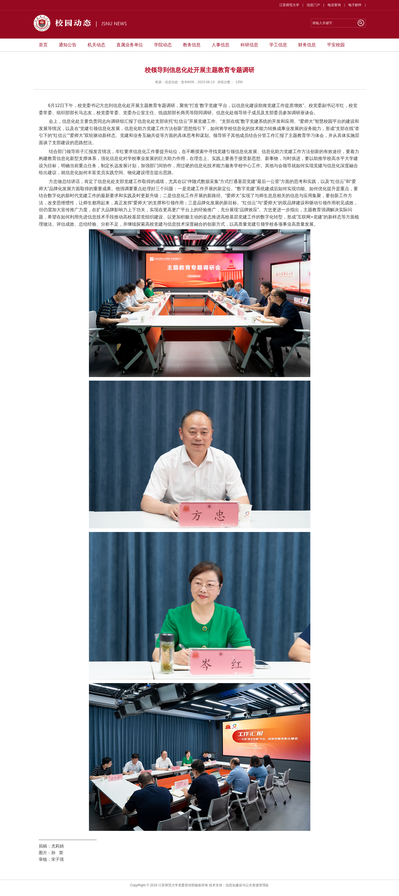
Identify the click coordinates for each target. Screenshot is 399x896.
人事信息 (220, 44)
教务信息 (192, 44)
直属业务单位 (129, 44)
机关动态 (96, 44)
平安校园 (336, 44)
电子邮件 (355, 5)
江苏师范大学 (289, 5)
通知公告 (67, 44)
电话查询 (334, 5)
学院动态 (163, 44)
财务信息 (307, 44)
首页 (43, 44)
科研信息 (249, 44)
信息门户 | (317, 5)
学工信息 (278, 44)
